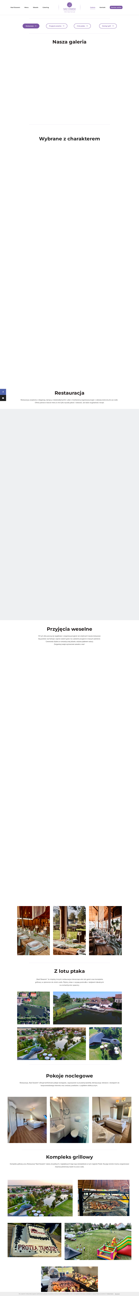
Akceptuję (117, 1293)
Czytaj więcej (110, 1293)
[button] (3, 392)
